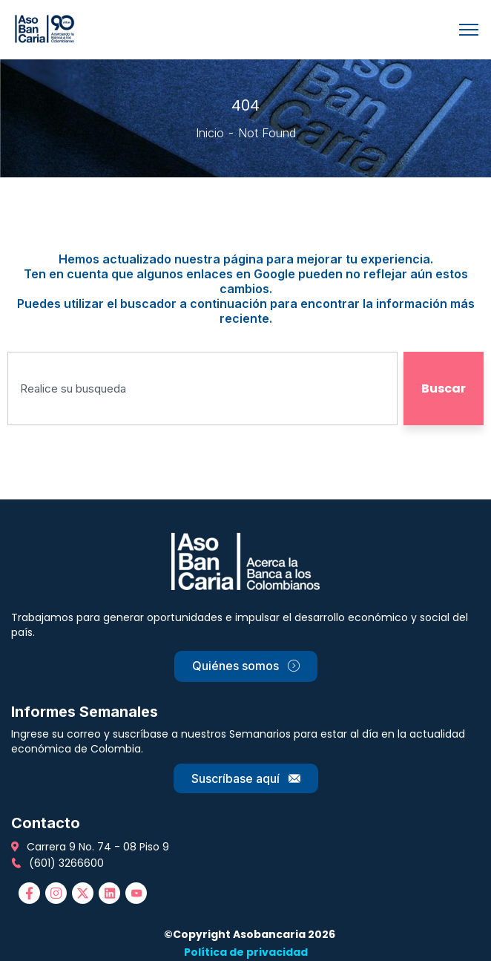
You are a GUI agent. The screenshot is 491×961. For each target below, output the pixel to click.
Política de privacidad (246, 952)
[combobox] (202, 388)
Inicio (210, 132)
